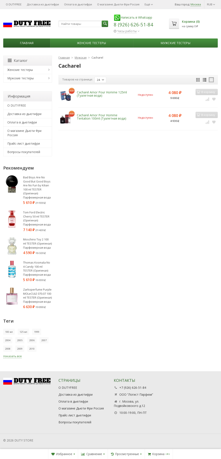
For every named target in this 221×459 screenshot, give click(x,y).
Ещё (149, 4)
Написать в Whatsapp (133, 17)
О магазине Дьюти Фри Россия (118, 4)
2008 (7, 348)
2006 (32, 340)
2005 (19, 340)
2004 (7, 340)
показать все (12, 356)
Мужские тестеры (175, 43)
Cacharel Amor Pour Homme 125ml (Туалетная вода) (102, 94)
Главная (26, 43)
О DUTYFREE (14, 4)
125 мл (23, 331)
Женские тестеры (91, 43)
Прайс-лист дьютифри (23, 143)
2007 (44, 340)
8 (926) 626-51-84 (133, 24)
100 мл (9, 331)
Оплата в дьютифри (78, 4)
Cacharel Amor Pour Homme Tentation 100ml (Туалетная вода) (101, 116)
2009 (19, 348)
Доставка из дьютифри (43, 4)
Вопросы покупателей (23, 152)
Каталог (17, 60)
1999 (36, 331)
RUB (211, 4)
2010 (32, 348)
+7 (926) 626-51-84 (132, 387)
